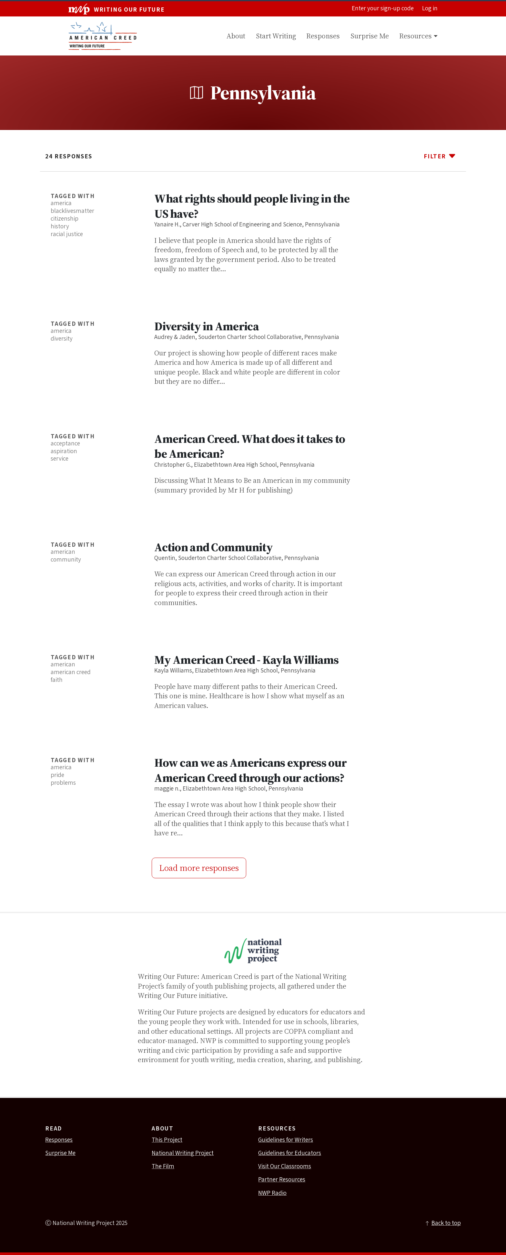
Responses (323, 36)
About (236, 36)
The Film (163, 1166)
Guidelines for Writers (285, 1140)
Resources (415, 36)
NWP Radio (272, 1193)
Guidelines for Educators (289, 1153)
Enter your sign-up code (383, 9)
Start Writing (276, 36)
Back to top (442, 1223)
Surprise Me (369, 36)
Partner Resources (281, 1180)
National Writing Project (183, 1153)
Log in (430, 9)
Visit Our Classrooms (284, 1166)
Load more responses (199, 868)
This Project (167, 1140)
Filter (440, 156)
